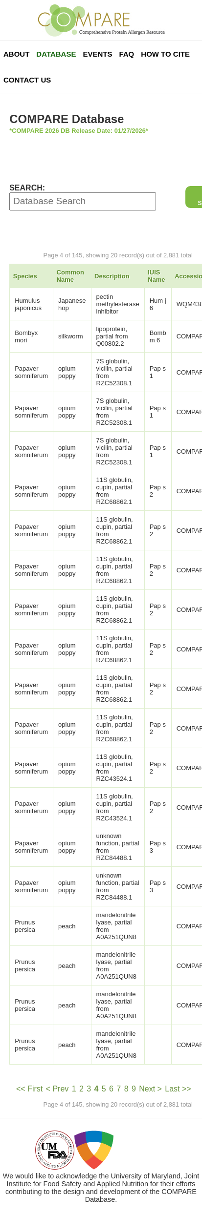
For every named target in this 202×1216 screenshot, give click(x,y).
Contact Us (27, 80)
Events (97, 54)
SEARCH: (27, 188)
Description (112, 276)
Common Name (70, 276)
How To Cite (165, 54)
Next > (150, 1089)
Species (25, 276)
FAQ (126, 54)
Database (56, 54)
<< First (29, 1089)
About (16, 54)
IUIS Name (156, 276)
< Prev (57, 1089)
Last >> (178, 1089)
